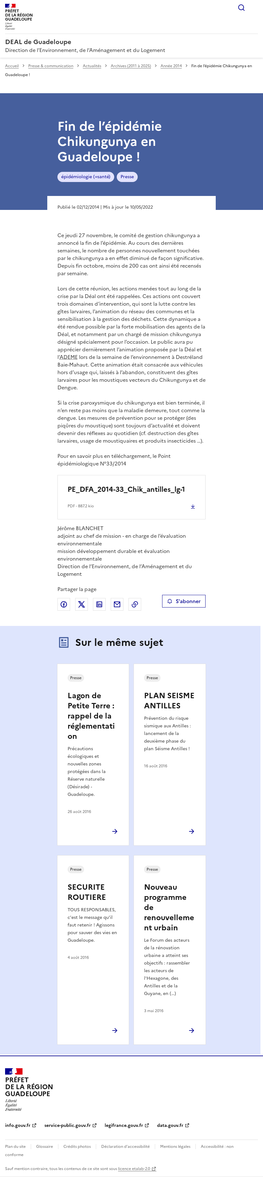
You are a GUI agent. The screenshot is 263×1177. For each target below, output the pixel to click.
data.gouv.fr (170, 1125)
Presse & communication (50, 66)
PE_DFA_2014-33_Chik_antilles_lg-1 (126, 489)
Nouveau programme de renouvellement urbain (169, 907)
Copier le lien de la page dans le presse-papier (134, 604)
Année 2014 (171, 66)
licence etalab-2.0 (134, 1169)
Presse (127, 176)
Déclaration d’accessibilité (125, 1146)
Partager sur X (81, 604)
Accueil (12, 66)
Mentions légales (175, 1146)
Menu (254, 7)
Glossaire (44, 1146)
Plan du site (15, 1146)
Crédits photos (77, 1146)
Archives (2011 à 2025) (131, 66)
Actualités (92, 66)
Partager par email (117, 604)
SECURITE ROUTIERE (87, 892)
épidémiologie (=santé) (85, 176)
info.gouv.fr (17, 1125)
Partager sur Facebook (63, 604)
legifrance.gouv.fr (124, 1125)
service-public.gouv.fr (67, 1125)
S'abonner (184, 601)
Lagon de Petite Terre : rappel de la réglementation (91, 716)
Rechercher (241, 7)
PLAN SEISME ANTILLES (169, 701)
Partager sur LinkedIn (99, 604)
